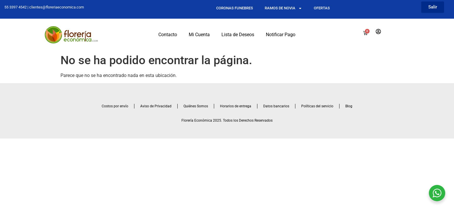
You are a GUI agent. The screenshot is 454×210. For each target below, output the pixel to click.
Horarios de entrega (235, 106)
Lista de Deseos (237, 34)
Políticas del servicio (317, 106)
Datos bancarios (276, 106)
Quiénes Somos (195, 106)
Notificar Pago (280, 34)
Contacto (167, 34)
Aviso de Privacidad (155, 106)
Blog (348, 106)
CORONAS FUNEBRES (234, 8)
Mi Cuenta (199, 34)
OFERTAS (322, 8)
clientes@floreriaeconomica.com (56, 7)
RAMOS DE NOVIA (283, 8)
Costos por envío (115, 106)
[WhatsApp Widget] (437, 193)
